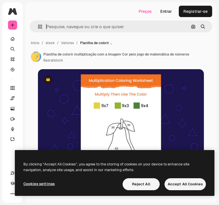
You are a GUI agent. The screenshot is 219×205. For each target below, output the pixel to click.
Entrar (166, 11)
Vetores (67, 43)
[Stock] (12, 59)
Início (35, 43)
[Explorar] (12, 69)
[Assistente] (15, 139)
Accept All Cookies (185, 184)
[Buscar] (12, 49)
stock (50, 43)
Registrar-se (195, 11)
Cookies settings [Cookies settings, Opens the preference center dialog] (39, 183)
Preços (145, 11)
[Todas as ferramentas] (12, 88)
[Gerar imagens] (15, 108)
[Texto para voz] (15, 129)
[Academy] (12, 183)
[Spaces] (15, 98)
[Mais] (12, 193)
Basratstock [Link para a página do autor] (53, 60)
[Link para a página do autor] (36, 57)
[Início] (12, 38)
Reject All (141, 184)
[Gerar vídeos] (15, 118)
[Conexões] (12, 173)
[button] (38, 26)
